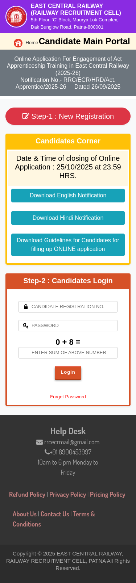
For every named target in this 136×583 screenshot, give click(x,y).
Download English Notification (68, 195)
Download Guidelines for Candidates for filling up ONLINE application (68, 244)
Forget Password (68, 396)
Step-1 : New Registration (68, 116)
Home (25, 42)
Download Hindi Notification (68, 218)
